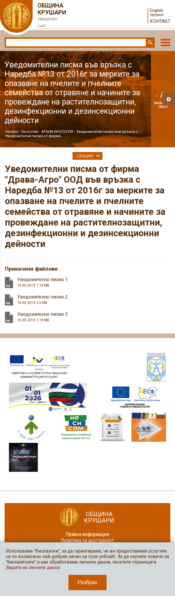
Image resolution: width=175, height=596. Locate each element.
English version (157, 12)
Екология (30, 131)
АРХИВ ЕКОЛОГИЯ (57, 131)
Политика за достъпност (87, 540)
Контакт (160, 21)
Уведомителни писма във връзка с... (108, 131)
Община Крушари (52, 16)
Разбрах (88, 582)
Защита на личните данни (33, 567)
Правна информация (87, 534)
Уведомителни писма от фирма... (34, 136)
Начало (11, 131)
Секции (85, 156)
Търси (149, 42)
